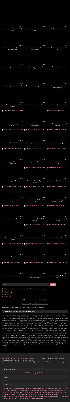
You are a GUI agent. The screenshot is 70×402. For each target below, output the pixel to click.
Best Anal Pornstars (7, 291)
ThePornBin (32, 390)
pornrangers (62, 390)
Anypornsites (33, 394)
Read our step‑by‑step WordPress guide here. (35, 304)
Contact (31, 358)
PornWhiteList (37, 388)
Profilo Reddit (41, 373)
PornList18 (61, 388)
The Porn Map (40, 390)
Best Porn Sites (17, 392)
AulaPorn (14, 394)
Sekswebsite (39, 398)
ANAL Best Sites (30, 398)
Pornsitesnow (13, 388)
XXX (57, 394)
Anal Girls (11, 293)
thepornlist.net (24, 390)
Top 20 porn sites (27, 396)
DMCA (8, 358)
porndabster (20, 388)
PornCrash (5, 388)
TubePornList (13, 398)
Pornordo (38, 392)
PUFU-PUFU (52, 394)
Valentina (41, 307)
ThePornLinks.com (23, 394)
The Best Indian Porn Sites (49, 388)
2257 (3, 358)
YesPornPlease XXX (46, 396)
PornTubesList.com (7, 396)
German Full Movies (29, 392)
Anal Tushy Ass (6, 296)
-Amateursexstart (43, 394)
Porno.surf (16, 390)
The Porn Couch (46, 392)
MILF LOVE (36, 396)
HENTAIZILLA (29, 388)
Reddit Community (30, 373)
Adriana (28, 307)
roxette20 (4, 381)
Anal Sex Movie (6, 295)
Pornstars (56, 396)
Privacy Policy (15, 358)
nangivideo (48, 390)
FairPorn (7, 394)
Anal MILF (5, 293)
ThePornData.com (7, 392)
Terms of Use (24, 358)
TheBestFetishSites (57, 392)
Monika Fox (35, 307)
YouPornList (21, 398)
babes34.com (17, 396)
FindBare (55, 390)
